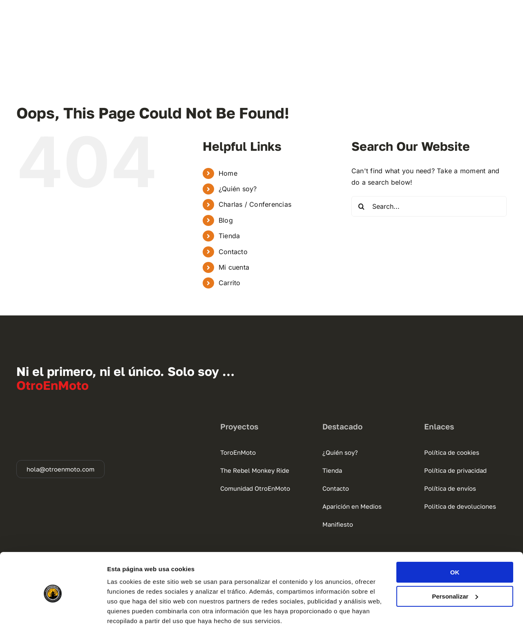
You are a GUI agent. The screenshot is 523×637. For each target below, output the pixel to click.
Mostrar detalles (131, 620)
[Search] (361, 206)
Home (228, 173)
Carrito (230, 283)
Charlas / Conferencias (255, 204)
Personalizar (455, 573)
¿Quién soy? (238, 189)
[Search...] (429, 206)
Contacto (233, 252)
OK (455, 549)
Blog (226, 220)
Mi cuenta (234, 267)
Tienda (229, 236)
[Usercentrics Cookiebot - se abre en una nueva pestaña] (53, 621)
